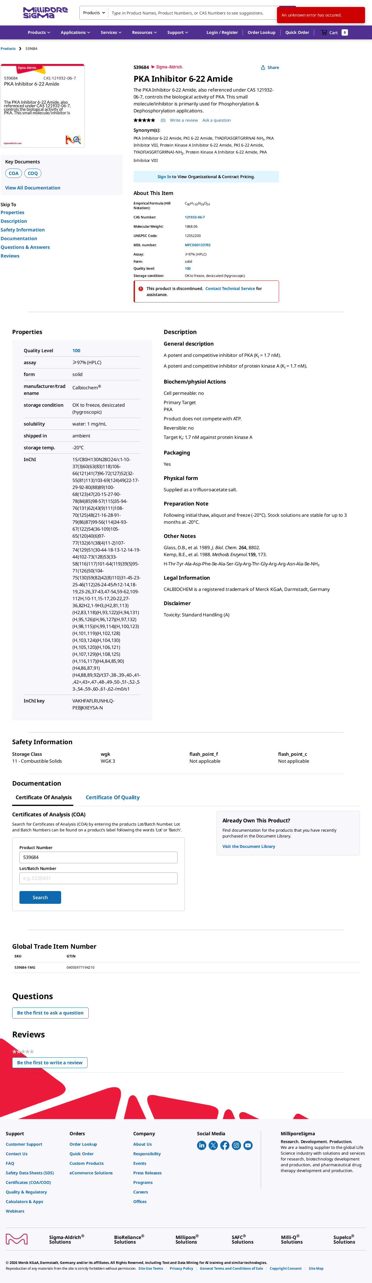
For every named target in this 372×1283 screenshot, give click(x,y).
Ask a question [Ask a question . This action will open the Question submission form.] (217, 120)
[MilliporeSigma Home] (45, 13)
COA (14, 173)
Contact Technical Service (230, 288)
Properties (12, 212)
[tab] (13, 48)
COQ (33, 173)
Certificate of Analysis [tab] (44, 797)
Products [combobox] (91, 12)
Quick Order (297, 32)
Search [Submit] (40, 897)
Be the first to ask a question (50, 1013)
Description (14, 221)
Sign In (164, 176)
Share (270, 67)
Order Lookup (261, 32)
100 (188, 268)
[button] (222, 32)
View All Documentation (33, 188)
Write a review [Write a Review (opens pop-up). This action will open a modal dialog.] (184, 120)
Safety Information (23, 230)
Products (8, 48)
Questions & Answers (25, 247)
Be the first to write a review (52, 1063)
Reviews (10, 256)
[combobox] (187, 13)
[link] (35, 1144)
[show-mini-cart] (334, 32)
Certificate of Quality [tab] (113, 797)
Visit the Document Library (249, 846)
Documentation (19, 238)
